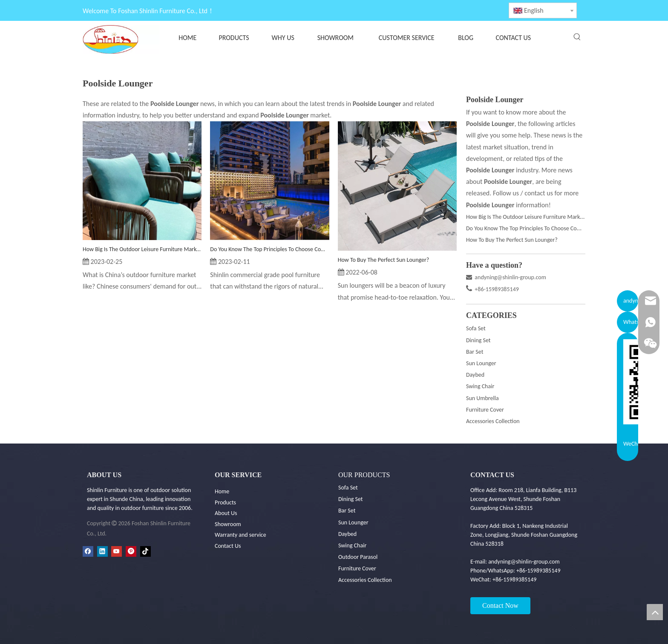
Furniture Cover (485, 409)
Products (225, 502)
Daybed (475, 374)
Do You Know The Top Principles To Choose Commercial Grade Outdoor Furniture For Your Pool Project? (269, 249)
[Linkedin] (102, 551)
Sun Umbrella (482, 398)
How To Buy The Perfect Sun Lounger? (383, 259)
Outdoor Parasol (357, 557)
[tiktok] (145, 551)
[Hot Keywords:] (577, 37)
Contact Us (228, 546)
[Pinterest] (131, 551)
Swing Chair (480, 386)
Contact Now (500, 605)
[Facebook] (88, 551)
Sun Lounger (481, 363)
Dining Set (478, 340)
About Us (226, 513)
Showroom (228, 524)
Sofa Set (476, 328)
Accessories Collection (493, 421)
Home (222, 491)
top (655, 612)
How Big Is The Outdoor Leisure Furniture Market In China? (142, 249)
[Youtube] (116, 551)
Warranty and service (240, 534)
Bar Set (474, 351)
